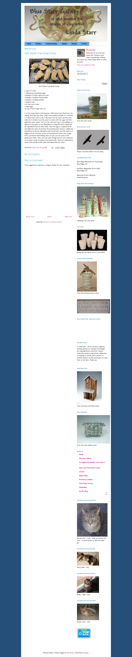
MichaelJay (70, 653)
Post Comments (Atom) (54, 222)
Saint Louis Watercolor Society (89, 468)
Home (29, 44)
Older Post (68, 217)
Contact (84, 44)
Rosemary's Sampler (86, 479)
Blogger (86, 653)
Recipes (74, 44)
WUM (81, 454)
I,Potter (81, 472)
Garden (64, 44)
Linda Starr (92, 50)
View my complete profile (86, 65)
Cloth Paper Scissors (86, 483)
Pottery (38, 44)
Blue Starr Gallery (85, 458)
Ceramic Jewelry (51, 44)
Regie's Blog (83, 476)
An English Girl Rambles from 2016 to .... (92, 463)
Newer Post (30, 217)
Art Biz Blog (83, 491)
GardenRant (83, 487)
